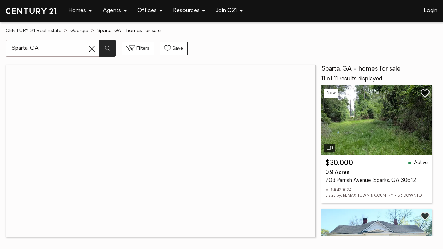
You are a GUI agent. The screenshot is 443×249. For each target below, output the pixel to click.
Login (430, 10)
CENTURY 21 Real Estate (33, 31)
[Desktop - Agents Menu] (115, 11)
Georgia (79, 31)
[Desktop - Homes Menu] (80, 11)
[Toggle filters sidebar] (138, 48)
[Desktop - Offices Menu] (149, 11)
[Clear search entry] (92, 49)
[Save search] (174, 48)
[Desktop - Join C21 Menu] (229, 11)
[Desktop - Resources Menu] (189, 11)
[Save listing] (425, 93)
